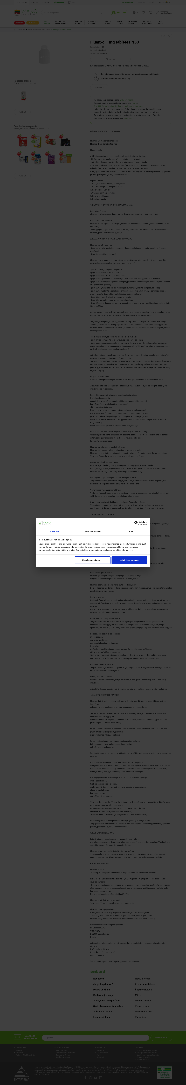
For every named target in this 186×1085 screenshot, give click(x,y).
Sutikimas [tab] (54, 531)
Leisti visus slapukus (129, 560)
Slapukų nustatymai (92, 560)
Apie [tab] (131, 531)
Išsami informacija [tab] (93, 531)
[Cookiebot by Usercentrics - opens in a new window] (136, 523)
